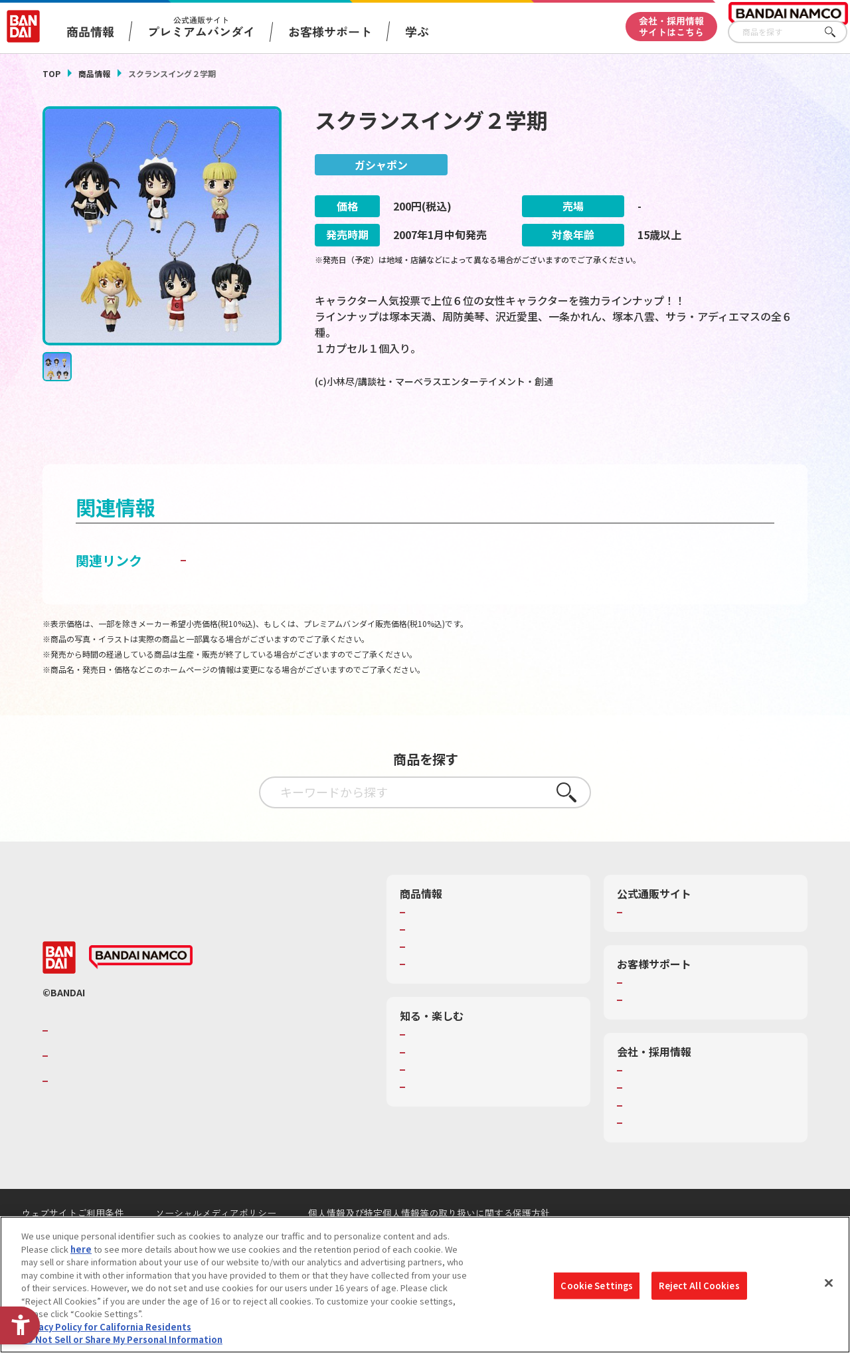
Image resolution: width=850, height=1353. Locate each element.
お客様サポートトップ (669, 1015)
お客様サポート (330, 31)
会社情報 (643, 1103)
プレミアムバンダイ (665, 944)
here (81, 1249)
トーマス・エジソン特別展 (461, 1085)
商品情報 (94, 73)
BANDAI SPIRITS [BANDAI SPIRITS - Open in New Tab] (92, 1114)
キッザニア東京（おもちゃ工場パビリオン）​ (486, 1108)
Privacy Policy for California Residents (106, 1326)
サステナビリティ (660, 1138)
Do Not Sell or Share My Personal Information (121, 1339)
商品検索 (426, 944)
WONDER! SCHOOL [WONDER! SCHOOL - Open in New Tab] (446, 1067)
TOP (51, 73)
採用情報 (643, 1121)
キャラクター (434, 979)
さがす (837, 32)
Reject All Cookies (699, 1285)
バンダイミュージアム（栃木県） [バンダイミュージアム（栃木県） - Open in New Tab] (474, 1131)
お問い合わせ (652, 1155)
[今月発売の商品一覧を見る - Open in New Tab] (689, 435)
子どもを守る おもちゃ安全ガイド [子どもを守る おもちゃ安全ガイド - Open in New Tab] (291, 592)
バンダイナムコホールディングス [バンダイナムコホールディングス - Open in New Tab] (131, 1088)
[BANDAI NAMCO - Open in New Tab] (141, 990)
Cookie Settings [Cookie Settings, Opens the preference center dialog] (596, 1285)
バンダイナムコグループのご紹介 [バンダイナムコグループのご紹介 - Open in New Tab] (131, 1062)
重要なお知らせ (656, 1032)
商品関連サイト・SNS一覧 (460, 996)
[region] (425, 1284)
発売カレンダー (439, 962)
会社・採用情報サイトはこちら (671, 26)
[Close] (828, 1283)
